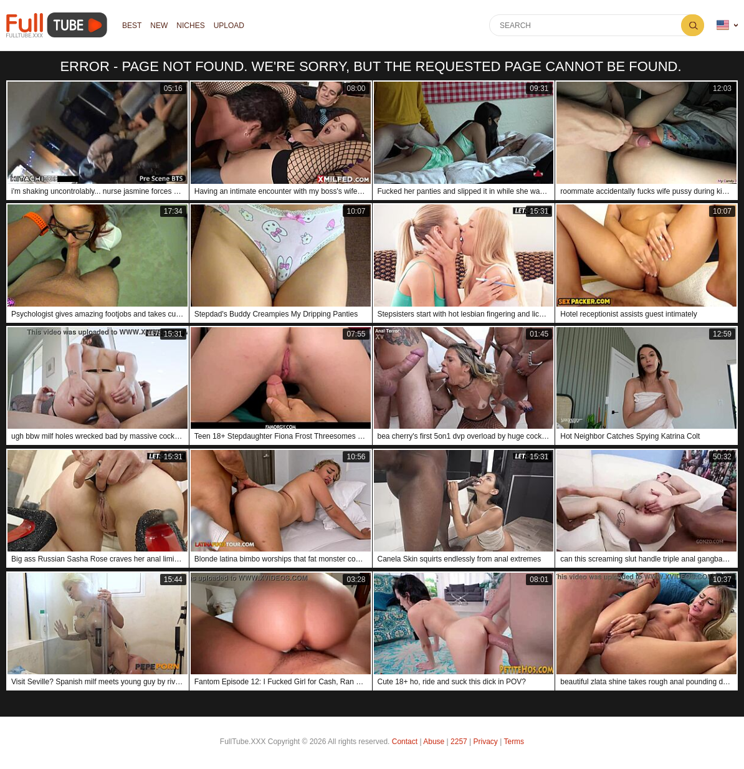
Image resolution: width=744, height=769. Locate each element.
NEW (159, 25)
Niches (190, 25)
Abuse (433, 741)
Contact (404, 741)
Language (723, 25)
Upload (229, 25)
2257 (459, 741)
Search (692, 25)
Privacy (486, 741)
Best (131, 25)
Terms (513, 741)
